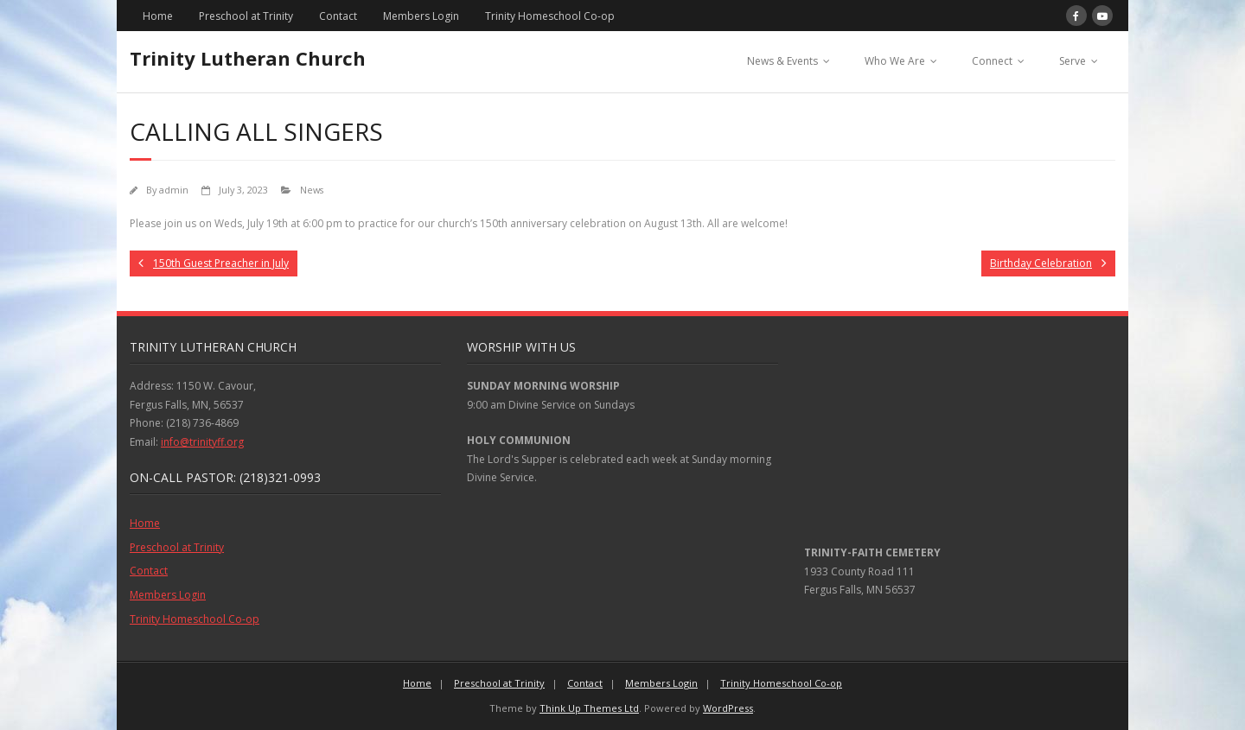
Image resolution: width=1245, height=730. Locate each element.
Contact (338, 16)
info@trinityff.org (202, 442)
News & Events (782, 61)
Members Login (421, 16)
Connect (992, 61)
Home (158, 16)
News (311, 189)
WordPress (728, 707)
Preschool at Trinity (246, 16)
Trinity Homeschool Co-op (550, 16)
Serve (1072, 61)
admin (173, 189)
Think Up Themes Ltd (589, 707)
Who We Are (895, 61)
